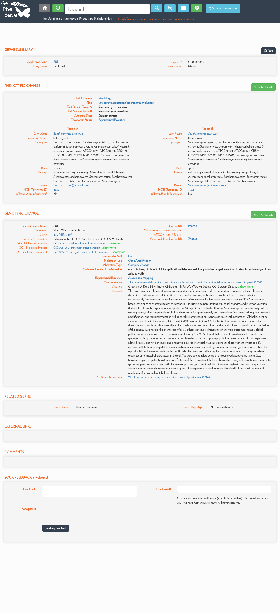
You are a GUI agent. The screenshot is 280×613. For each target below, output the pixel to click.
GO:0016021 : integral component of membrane (81, 252)
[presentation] (75, 513)
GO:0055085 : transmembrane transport (76, 247)
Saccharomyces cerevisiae (68, 133)
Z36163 (192, 239)
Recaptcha (29, 508)
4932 (56, 189)
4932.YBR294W (62, 234)
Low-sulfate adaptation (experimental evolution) (126, 102)
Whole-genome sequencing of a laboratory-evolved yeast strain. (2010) (169, 377)
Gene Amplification (139, 260)
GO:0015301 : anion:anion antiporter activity (79, 243)
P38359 (192, 226)
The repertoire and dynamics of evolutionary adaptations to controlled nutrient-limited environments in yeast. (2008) (195, 282)
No (130, 256)
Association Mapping (140, 278)
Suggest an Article (223, 8)
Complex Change (138, 265)
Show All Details (263, 87)
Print (268, 51)
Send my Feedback (56, 528)
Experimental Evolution (111, 120)
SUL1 (56, 62)
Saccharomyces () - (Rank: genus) (73, 185)
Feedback (29, 489)
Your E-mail (163, 489)
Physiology (104, 98)
